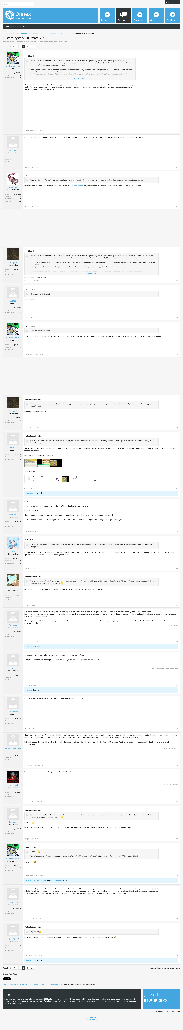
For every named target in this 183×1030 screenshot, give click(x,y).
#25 (177, 326)
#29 (177, 540)
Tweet (5, 987)
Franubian (13, 634)
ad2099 (13, 310)
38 (20, 84)
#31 (177, 613)
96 (20, 280)
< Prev (15, 55)
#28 (177, 497)
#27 (177, 436)
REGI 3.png (73, 485)
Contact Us (160, 1019)
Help (167, 1019)
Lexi (13, 560)
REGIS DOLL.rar (38, 485)
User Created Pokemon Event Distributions (26, 50)
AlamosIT (13, 196)
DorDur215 (13, 523)
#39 (177, 927)
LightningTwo (41, 889)
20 (20, 319)
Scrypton (13, 831)
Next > (32, 55)
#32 (177, 650)
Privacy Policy (91, 1027)
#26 (177, 363)
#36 (177, 810)
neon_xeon (13, 911)
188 (20, 205)
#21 (177, 139)
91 (20, 569)
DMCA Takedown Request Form (71, 41)
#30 (177, 577)
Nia (13, 597)
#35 (177, 774)
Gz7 (13, 677)
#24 (177, 290)
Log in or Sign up (172, 2)
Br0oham (13, 159)
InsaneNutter (31, 889)
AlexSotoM (13, 720)
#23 (177, 215)
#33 (177, 694)
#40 (177, 964)
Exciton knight (13, 794)
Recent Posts (22, 26)
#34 (177, 737)
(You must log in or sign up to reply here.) (165, 976)
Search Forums (10, 26)
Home (173, 1019)
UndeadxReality (53, 50)
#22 (177, 176)
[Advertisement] (157, 79)
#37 (177, 847)
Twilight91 (13, 271)
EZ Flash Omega (77, 194)
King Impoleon (31, 502)
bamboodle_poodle (13, 757)
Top (178, 1019)
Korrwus (29, 699)
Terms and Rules (91, 1025)
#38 (177, 884)
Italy (20, 209)
